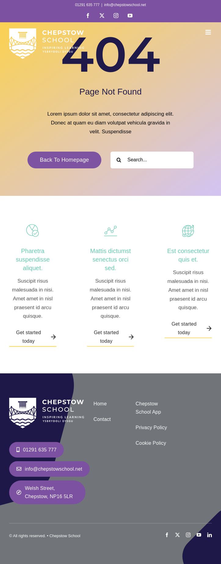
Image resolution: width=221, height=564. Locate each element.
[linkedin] (209, 535)
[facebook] (167, 535)
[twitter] (177, 535)
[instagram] (188, 535)
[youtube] (199, 535)
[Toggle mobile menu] (208, 32)
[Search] (119, 160)
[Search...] (152, 160)
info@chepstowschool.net (125, 5)
